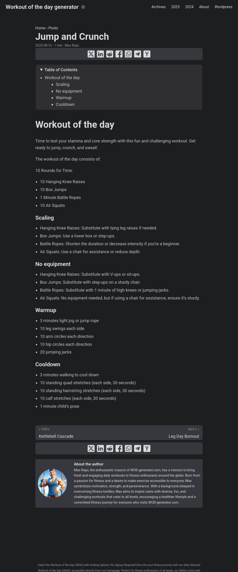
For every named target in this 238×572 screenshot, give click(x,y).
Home (40, 28)
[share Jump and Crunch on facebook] (119, 53)
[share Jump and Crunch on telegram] (137, 53)
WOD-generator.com (146, 470)
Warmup (63, 97)
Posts (53, 28)
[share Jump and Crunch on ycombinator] (146, 53)
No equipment (69, 91)
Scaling (62, 84)
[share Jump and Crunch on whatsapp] (128, 53)
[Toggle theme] (83, 7)
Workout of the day (62, 77)
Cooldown (65, 104)
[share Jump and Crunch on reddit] (109, 53)
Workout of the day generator (42, 7)
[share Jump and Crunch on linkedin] (100, 53)
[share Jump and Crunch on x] (91, 53)
